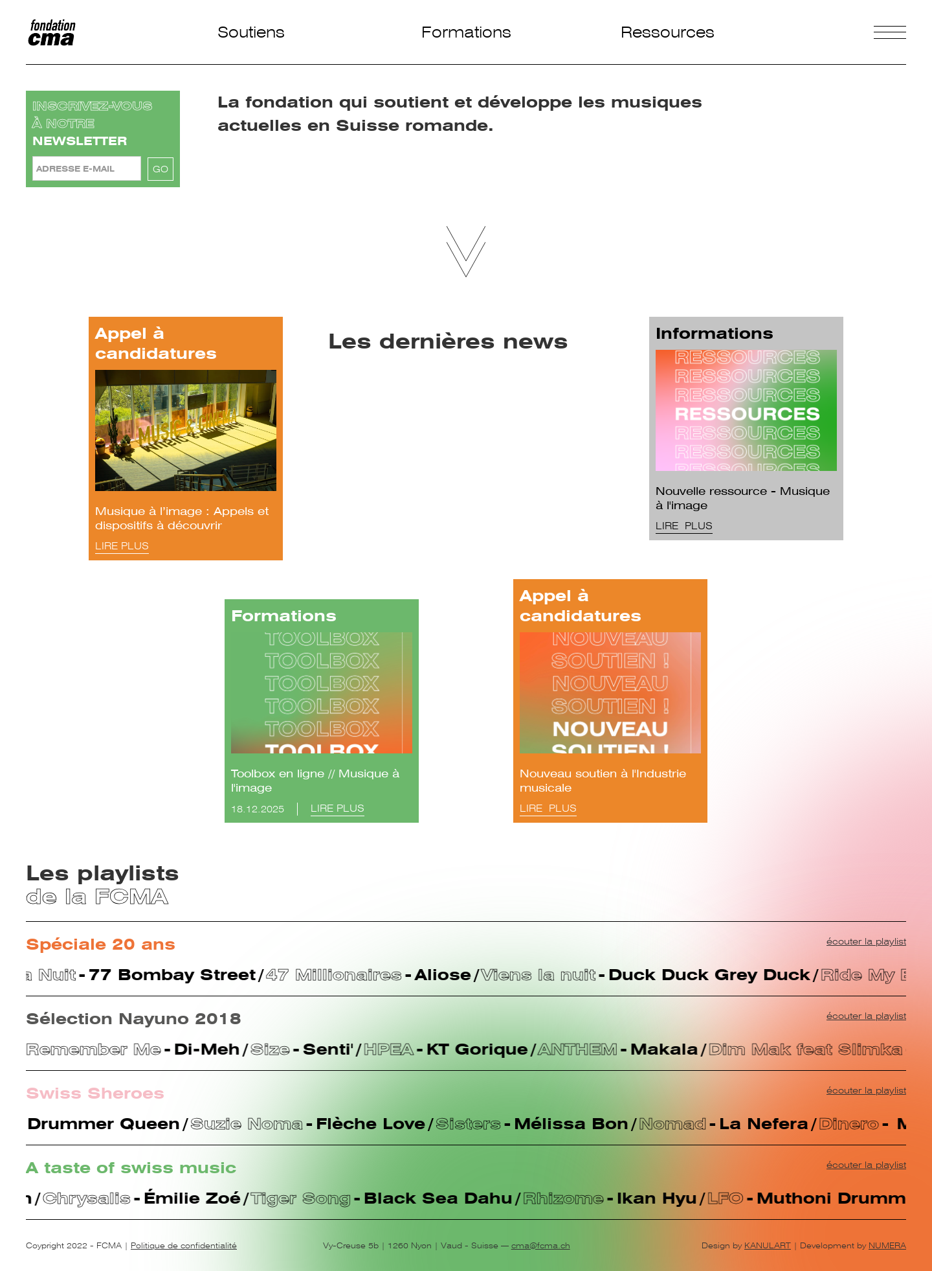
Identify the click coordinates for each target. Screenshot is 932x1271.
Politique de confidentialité (184, 1245)
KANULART (767, 1245)
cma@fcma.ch (540, 1245)
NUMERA (887, 1245)
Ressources (668, 32)
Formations (466, 32)
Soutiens (251, 32)
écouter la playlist (866, 941)
